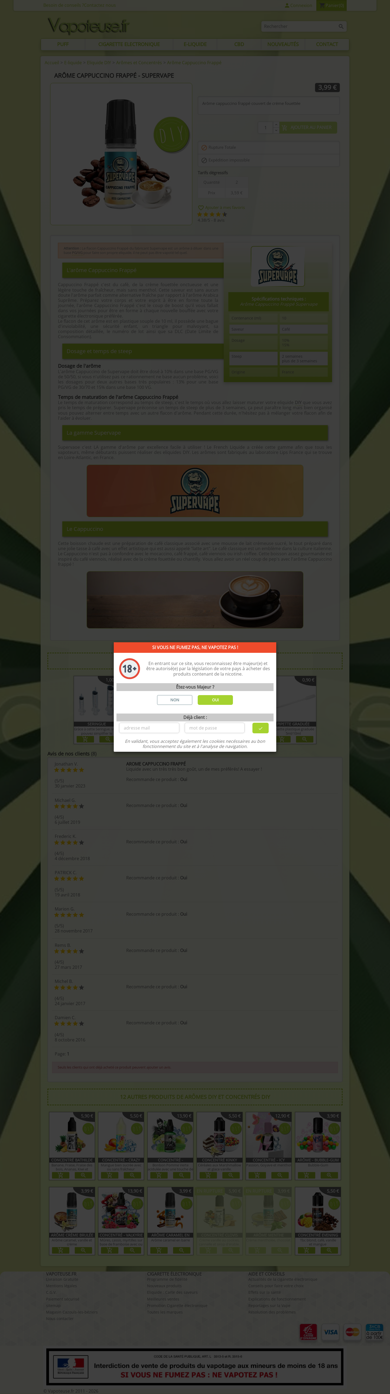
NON (174, 699)
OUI (215, 699)
